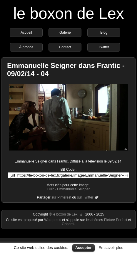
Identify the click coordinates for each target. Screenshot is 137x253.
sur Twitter (85, 197)
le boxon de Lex (68, 13)
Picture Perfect (115, 220)
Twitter (104, 47)
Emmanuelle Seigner (73, 189)
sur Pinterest (61, 197)
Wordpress (53, 220)
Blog (103, 32)
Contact (65, 47)
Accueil (26, 32)
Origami (68, 224)
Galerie (65, 32)
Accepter (83, 247)
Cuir (50, 189)
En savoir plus (110, 247)
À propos (26, 47)
